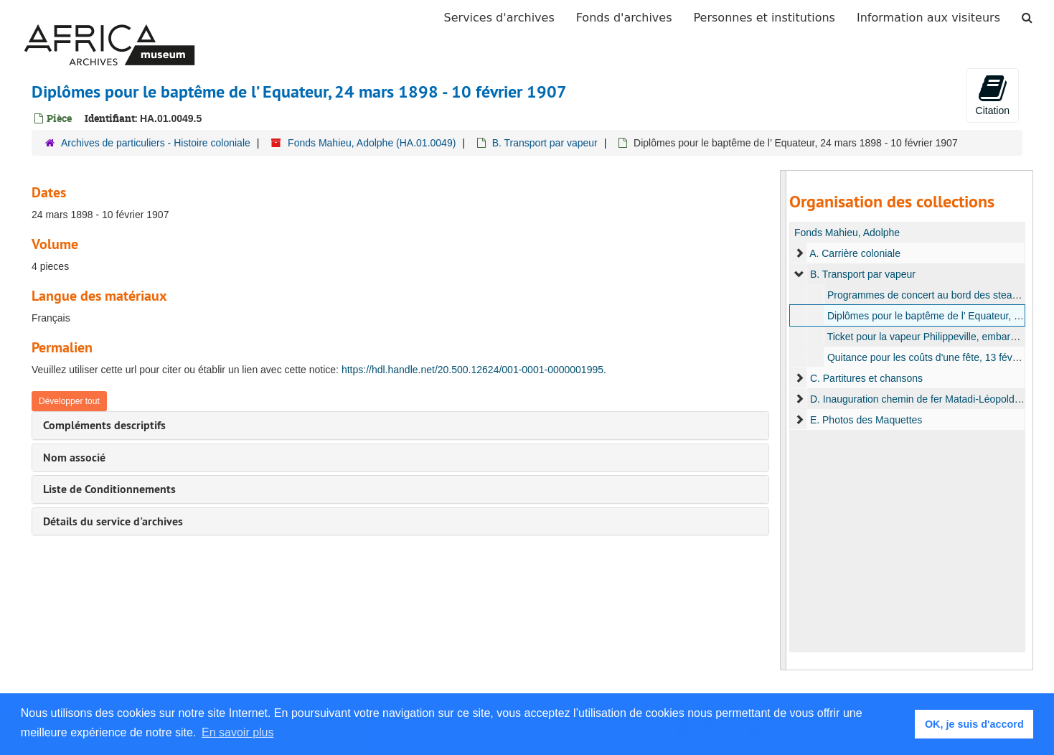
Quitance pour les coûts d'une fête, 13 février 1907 (939, 357)
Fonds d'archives (624, 17)
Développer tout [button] (69, 401)
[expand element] (799, 253)
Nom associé (74, 457)
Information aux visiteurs (928, 17)
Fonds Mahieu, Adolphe (847, 232)
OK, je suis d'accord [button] (974, 724)
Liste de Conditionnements (109, 489)
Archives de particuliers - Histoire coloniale (155, 143)
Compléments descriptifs (104, 425)
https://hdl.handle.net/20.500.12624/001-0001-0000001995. (474, 369)
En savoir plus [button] (238, 732)
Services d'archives (499, 17)
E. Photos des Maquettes (866, 420)
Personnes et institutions (764, 17)
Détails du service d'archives (113, 521)
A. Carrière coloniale (854, 253)
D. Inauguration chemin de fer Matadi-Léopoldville (921, 399)
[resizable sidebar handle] (783, 420)
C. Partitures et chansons (866, 378)
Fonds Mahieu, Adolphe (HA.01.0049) (372, 143)
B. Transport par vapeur (545, 143)
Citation (993, 94)
